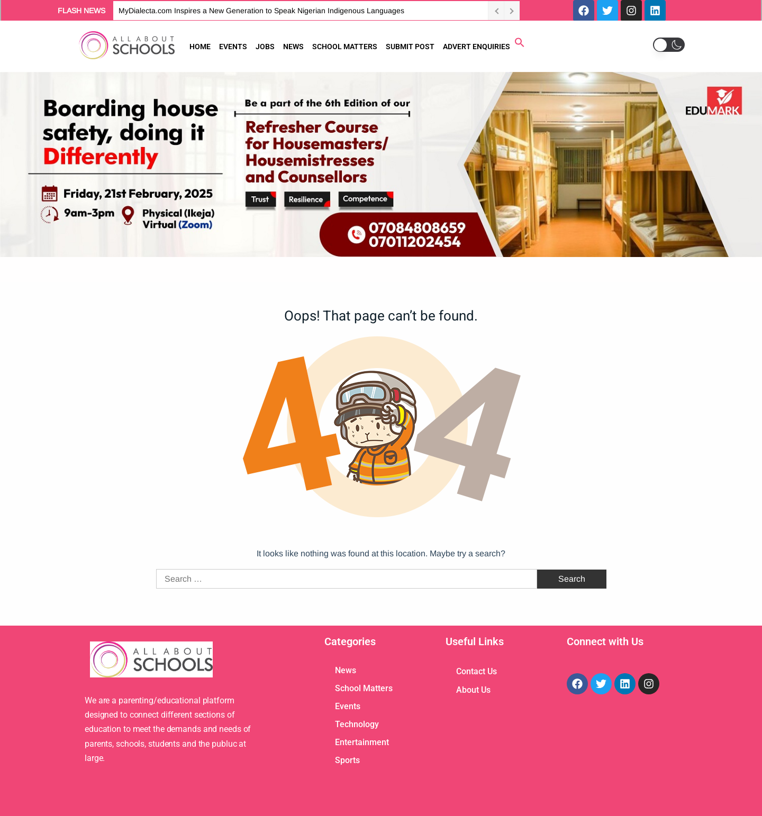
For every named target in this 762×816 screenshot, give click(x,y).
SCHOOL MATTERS (344, 46)
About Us (473, 690)
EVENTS (233, 46)
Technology (357, 724)
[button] (519, 44)
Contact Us (476, 671)
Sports (347, 760)
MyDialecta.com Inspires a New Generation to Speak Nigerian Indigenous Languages (261, 10)
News (345, 670)
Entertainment (362, 742)
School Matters (364, 688)
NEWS (293, 46)
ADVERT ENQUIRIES (476, 46)
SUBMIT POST (410, 46)
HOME (200, 46)
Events (347, 706)
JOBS (265, 46)
